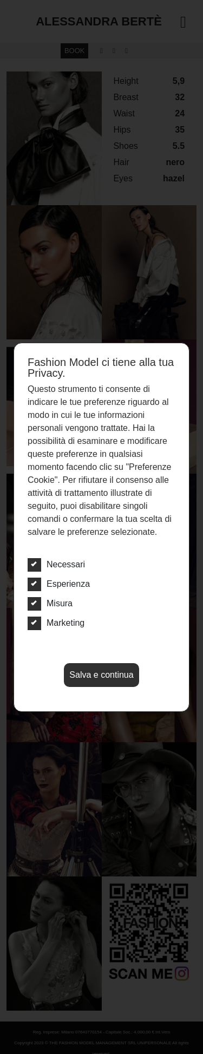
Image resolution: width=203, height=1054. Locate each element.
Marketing (56, 623)
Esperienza (59, 584)
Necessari (56, 564)
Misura (50, 603)
